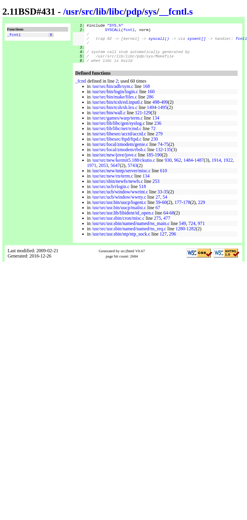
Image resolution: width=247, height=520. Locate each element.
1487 (199, 168)
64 (165, 220)
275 (157, 226)
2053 (103, 173)
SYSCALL (113, 31)
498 (155, 110)
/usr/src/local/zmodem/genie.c (120, 152)
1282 (191, 236)
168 (146, 94)
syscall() (158, 42)
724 (191, 231)
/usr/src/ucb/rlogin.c (110, 194)
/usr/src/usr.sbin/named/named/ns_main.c (130, 231)
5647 (115, 173)
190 (158, 162)
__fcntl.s (176, 11)
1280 (180, 236)
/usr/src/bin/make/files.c (114, 104)
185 (149, 162)
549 (182, 231)
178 (186, 210)
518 (142, 194)
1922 (228, 168)
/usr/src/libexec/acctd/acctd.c (119, 141)
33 (159, 199)
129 (147, 120)
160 (150, 99)
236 (157, 131)
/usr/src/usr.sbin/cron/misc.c (118, 226)
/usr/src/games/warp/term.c (117, 125)
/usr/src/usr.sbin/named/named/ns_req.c (129, 236)
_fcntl (14, 35)
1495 (162, 115)
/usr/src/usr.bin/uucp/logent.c (119, 210)
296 (172, 241)
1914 (216, 168)
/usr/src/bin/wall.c (108, 120)
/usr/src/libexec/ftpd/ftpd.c (116, 146)
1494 (151, 115)
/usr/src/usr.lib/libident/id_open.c (123, 220)
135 (167, 157)
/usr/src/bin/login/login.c (115, 99)
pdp (134, 11)
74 (160, 152)
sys (150, 11)
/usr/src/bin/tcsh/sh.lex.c (114, 115)
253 (155, 189)
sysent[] (196, 42)
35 (166, 199)
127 (163, 241)
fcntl (129, 31)
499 (164, 110)
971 (201, 231)
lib (101, 11)
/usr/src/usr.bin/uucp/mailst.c (119, 215)
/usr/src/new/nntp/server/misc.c (121, 178)
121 (138, 120)
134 (155, 125)
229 (201, 210)
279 (159, 141)
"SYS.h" (115, 26)
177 (178, 210)
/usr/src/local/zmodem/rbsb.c (119, 157)
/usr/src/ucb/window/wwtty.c (119, 204)
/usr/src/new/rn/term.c (112, 183)
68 (171, 220)
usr (72, 11)
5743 (132, 173)
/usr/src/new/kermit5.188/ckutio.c (123, 168)
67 (157, 215)
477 (166, 226)
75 (166, 152)
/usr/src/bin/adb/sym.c (112, 94)
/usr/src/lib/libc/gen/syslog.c (118, 131)
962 (177, 168)
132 (159, 157)
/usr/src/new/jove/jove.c (114, 162)
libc (116, 11)
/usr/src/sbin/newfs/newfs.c (117, 189)
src (87, 11)
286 (150, 104)
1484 (188, 168)
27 (158, 204)
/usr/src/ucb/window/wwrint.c (120, 199)
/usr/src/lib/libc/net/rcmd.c (116, 136)
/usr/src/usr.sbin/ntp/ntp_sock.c (121, 241)
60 (164, 210)
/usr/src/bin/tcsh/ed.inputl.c (117, 110)
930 (168, 168)
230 (154, 146)
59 (158, 210)
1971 (91, 173)
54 (165, 204)
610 (163, 178)
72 (153, 136)
